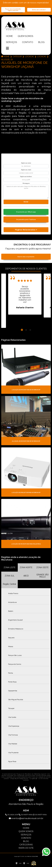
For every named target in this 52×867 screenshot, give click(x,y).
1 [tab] (22, 330)
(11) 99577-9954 (26, 815)
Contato (27, 42)
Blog (41, 42)
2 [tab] (26, 330)
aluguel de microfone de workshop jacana (7, 59)
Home (9, 36)
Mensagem (26, 183)
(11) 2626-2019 (12, 815)
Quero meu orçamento (25, 256)
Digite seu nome (26, 163)
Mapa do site (26, 848)
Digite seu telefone (26, 176)
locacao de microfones (29, 56)
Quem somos (25, 36)
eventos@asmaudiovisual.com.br (26, 818)
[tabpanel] (24, 294)
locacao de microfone (41, 56)
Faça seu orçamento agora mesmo (13, 9)
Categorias (17, 56)
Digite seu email (26, 169)
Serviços (11, 42)
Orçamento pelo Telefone (26, 219)
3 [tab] (30, 330)
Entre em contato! (39, 10)
